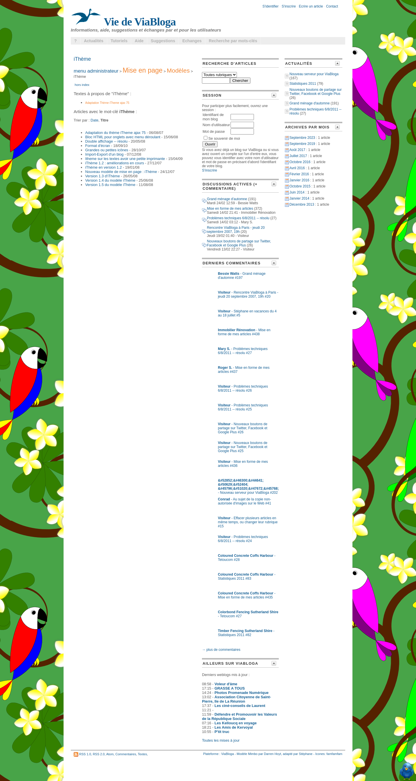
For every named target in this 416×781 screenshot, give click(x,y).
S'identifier (271, 6)
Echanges (192, 40)
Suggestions (163, 40)
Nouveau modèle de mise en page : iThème (121, 172)
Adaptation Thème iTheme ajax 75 (107, 102)
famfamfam (334, 754)
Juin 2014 (296, 192)
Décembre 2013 (301, 204)
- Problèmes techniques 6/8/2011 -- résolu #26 (243, 388)
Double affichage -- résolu (106, 141)
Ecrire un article (311, 6)
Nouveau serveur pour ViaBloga (314, 74)
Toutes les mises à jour (220, 740)
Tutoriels (119, 40)
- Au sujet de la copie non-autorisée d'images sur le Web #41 (244, 501)
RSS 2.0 (99, 754)
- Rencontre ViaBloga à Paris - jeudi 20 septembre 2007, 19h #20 (248, 294)
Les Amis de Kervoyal (234, 727)
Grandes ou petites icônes (106, 150)
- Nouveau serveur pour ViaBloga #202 (248, 486)
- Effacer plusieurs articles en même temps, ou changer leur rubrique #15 (248, 522)
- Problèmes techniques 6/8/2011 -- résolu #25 (243, 407)
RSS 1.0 (85, 754)
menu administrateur (96, 71)
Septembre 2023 (302, 138)
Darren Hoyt (272, 754)
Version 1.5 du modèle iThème (110, 185)
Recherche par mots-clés (233, 40)
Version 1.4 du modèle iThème (110, 180)
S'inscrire (289, 6)
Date (95, 120)
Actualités (93, 40)
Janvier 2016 (299, 180)
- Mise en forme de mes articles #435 (246, 595)
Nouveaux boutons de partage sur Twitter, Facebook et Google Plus (239, 243)
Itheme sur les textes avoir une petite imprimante (125, 158)
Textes (142, 754)
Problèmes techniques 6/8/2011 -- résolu (238, 218)
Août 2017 (297, 150)
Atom (110, 754)
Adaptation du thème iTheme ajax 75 (115, 132)
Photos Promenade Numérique (242, 692)
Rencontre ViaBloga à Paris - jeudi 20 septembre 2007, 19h (236, 230)
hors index (82, 84)
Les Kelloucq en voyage (236, 723)
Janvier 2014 (299, 198)
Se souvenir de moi (222, 138)
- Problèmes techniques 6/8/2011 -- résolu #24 (243, 539)
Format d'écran (97, 145)
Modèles (178, 70)
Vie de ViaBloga (123, 22)
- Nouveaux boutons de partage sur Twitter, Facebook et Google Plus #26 (242, 428)
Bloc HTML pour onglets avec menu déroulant (122, 137)
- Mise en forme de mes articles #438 (244, 332)
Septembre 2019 (302, 144)
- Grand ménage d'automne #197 (241, 276)
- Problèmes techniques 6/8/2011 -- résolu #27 (243, 351)
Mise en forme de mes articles (230, 209)
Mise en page (143, 70)
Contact (332, 6)
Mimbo (252, 754)
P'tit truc (222, 732)
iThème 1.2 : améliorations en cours (114, 163)
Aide (139, 40)
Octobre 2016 (300, 162)
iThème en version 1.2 (103, 167)
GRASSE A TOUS (230, 688)
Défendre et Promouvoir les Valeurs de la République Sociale (239, 716)
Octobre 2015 (300, 186)
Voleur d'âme (226, 684)
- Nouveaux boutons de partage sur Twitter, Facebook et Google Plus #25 (242, 447)
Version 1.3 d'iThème (102, 176)
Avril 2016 (297, 168)
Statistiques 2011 (302, 84)
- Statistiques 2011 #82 (246, 633)
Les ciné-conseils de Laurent (240, 705)
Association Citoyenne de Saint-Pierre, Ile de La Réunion (236, 699)
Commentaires (125, 754)
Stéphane (306, 754)
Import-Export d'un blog (104, 154)
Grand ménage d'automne (227, 199)
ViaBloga (227, 754)
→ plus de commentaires (221, 650)
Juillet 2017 (298, 156)
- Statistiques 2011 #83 (246, 576)
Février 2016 (299, 174)
